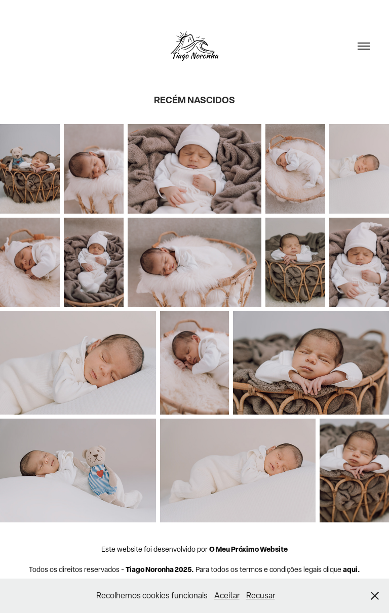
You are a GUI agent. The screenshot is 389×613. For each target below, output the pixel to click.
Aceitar (227, 595)
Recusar (260, 595)
